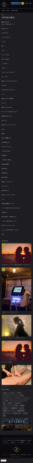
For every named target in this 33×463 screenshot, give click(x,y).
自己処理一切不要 (7, 420)
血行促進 (17, 420)
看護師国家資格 (7, 418)
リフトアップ (24, 404)
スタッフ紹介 (11, 447)
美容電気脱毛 (27, 445)
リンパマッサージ (7, 407)
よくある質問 (24, 447)
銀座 (23, 420)
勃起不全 (22, 407)
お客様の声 (17, 447)
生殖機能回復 (22, 412)
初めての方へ (12, 445)
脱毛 (8, 10)
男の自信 (5, 415)
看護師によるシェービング (17, 415)
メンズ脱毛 (15, 404)
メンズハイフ (6, 404)
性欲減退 (5, 412)
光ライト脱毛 (20, 445)
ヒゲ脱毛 (23, 398)
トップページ (5, 445)
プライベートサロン (8, 401)
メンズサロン (19, 401)
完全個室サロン (7, 409)
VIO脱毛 (20, 396)
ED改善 (5, 396)
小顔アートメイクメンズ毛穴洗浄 (21, 409)
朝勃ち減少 (13, 412)
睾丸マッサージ (17, 418)
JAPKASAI (12, 396)
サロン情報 (4, 447)
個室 (15, 407)
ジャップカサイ (7, 398)
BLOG (29, 447)
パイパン (15, 398)
